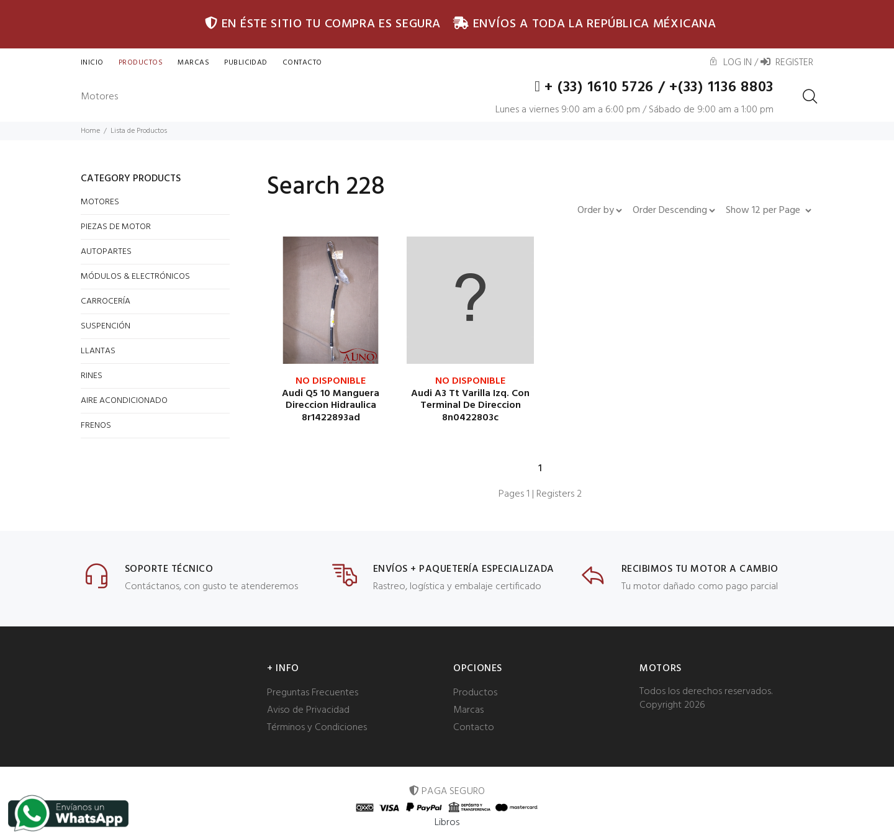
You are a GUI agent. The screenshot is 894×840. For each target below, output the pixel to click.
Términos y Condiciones (317, 728)
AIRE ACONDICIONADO (124, 401)
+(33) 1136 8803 (721, 87)
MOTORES (100, 202)
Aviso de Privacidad (308, 710)
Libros (447, 823)
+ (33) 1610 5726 (596, 87)
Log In (730, 63)
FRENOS (96, 425)
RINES (91, 376)
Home (90, 131)
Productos (141, 62)
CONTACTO (302, 62)
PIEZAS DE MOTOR (116, 227)
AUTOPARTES (106, 252)
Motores (99, 97)
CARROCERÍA (105, 301)
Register (787, 63)
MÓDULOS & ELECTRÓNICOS (135, 276)
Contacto (473, 728)
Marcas (193, 62)
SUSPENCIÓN (105, 326)
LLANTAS (98, 351)
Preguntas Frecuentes (312, 693)
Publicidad (246, 62)
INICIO (92, 62)
